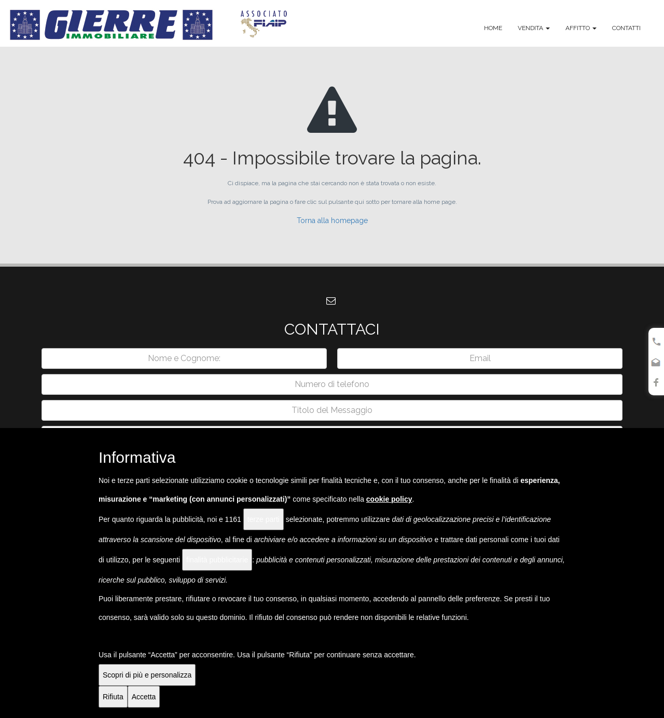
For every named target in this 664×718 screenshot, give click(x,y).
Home (493, 28)
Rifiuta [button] (113, 697)
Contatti (626, 28)
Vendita (534, 28)
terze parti (263, 519)
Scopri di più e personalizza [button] (147, 675)
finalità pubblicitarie (217, 560)
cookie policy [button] (389, 499)
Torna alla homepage (332, 220)
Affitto (581, 28)
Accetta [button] (144, 697)
